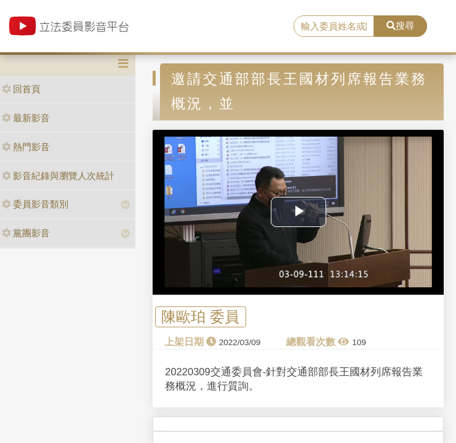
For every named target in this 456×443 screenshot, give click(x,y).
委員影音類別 (35, 204)
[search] (334, 26)
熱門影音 (26, 147)
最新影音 (26, 118)
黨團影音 (26, 233)
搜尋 (400, 25)
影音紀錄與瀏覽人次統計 (58, 175)
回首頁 (21, 89)
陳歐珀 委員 (200, 316)
